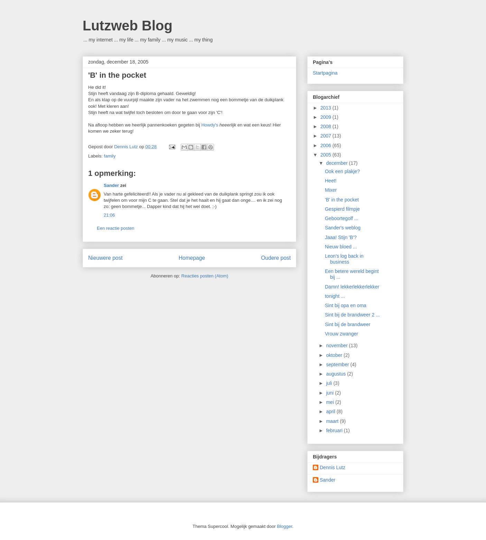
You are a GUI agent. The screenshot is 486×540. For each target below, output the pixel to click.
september (338, 364)
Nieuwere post (105, 258)
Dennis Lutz (332, 467)
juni (330, 393)
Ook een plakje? (342, 171)
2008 (326, 126)
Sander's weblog (343, 227)
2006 (326, 145)
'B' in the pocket (342, 199)
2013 (326, 108)
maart (333, 421)
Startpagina (325, 73)
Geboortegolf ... (341, 218)
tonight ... (335, 296)
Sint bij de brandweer (348, 324)
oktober (335, 355)
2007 (326, 136)
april (331, 411)
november (337, 345)
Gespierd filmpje (342, 209)
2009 (326, 117)
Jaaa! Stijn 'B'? (341, 237)
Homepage (192, 258)
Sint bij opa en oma (345, 305)
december (337, 163)
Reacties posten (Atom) (204, 275)
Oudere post (276, 258)
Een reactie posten (115, 228)
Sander (111, 185)
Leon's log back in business (344, 259)
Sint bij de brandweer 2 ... (352, 315)
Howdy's (209, 124)
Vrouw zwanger (341, 334)
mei (330, 402)
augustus (336, 374)
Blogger (284, 526)
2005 (326, 155)
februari (335, 430)
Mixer (331, 190)
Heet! (330, 180)
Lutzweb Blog (127, 25)
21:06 (109, 215)
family (110, 156)
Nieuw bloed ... (341, 246)
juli (329, 383)
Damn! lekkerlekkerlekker (352, 287)
